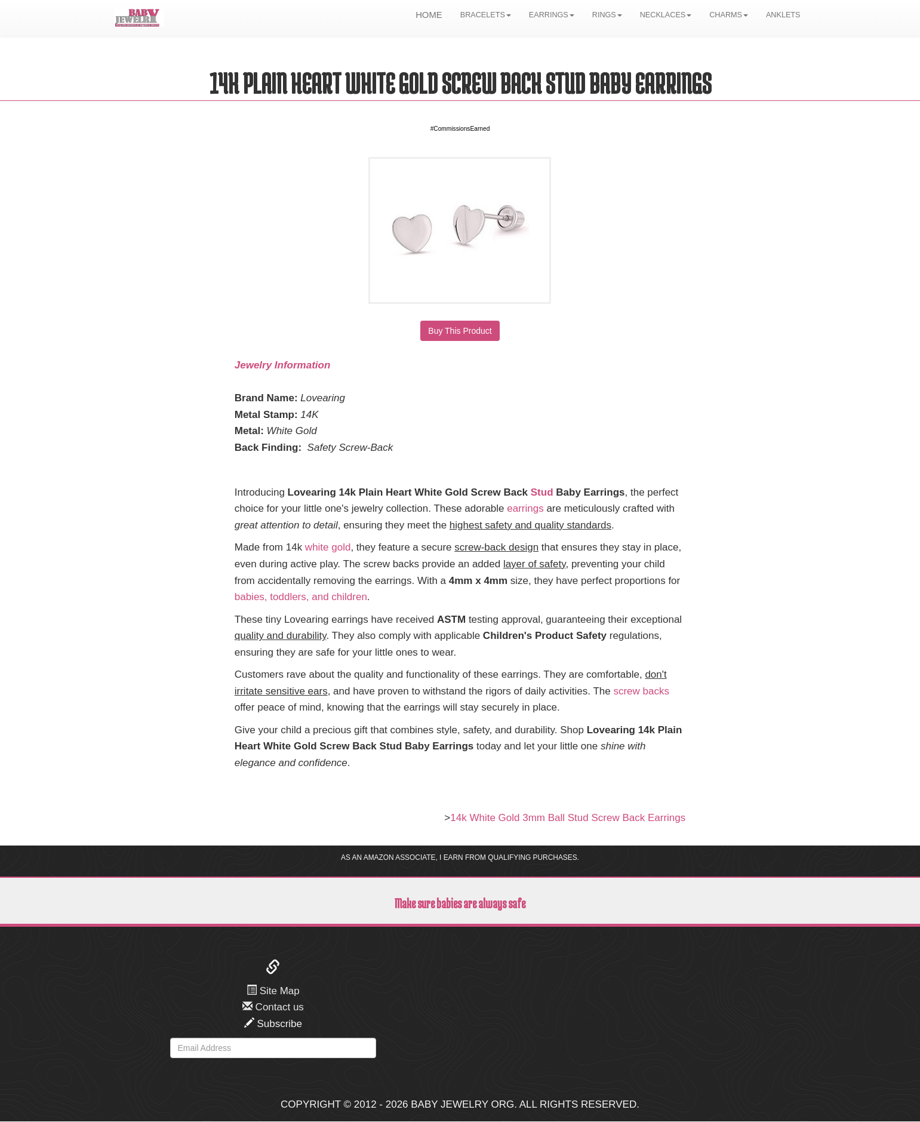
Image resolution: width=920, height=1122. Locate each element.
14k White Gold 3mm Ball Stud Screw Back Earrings (567, 817)
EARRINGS (551, 15)
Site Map (273, 991)
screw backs (641, 691)
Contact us (273, 1007)
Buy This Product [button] (459, 331)
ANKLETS (783, 15)
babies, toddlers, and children (301, 597)
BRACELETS (485, 15)
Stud (542, 492)
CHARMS (728, 15)
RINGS (607, 15)
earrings (525, 508)
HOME (429, 15)
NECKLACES (665, 15)
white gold (328, 547)
